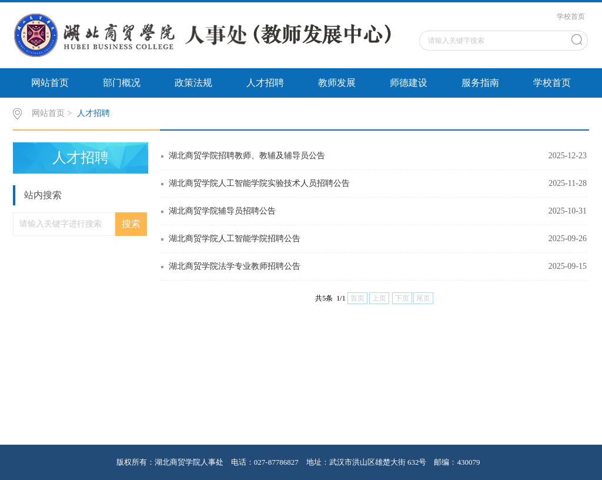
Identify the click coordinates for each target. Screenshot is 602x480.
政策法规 (193, 83)
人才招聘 (265, 83)
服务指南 (480, 83)
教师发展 (337, 83)
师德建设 (408, 83)
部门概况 (122, 83)
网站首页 (50, 83)
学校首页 (571, 16)
